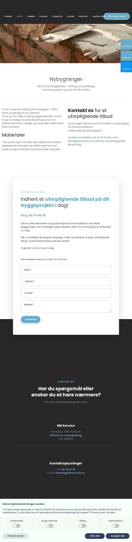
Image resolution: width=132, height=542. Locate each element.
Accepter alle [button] (117, 536)
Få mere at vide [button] (15, 536)
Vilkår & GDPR (99, 16)
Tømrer (31, 16)
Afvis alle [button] (94, 536)
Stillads (43, 16)
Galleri (70, 16)
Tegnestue (57, 16)
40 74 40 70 (100, 137)
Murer (19, 16)
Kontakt (83, 16)
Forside (8, 16)
